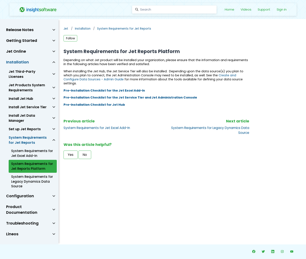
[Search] (174, 9)
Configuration (20, 196)
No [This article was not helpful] (85, 154)
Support (264, 9)
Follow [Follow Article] (70, 38)
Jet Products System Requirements (27, 88)
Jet (66, 29)
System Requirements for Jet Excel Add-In (97, 128)
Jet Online (16, 51)
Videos (246, 9)
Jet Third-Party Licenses (22, 74)
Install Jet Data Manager (22, 118)
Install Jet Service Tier (28, 107)
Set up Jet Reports (25, 129)
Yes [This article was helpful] (70, 154)
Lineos (12, 234)
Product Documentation (21, 209)
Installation (83, 29)
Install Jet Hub (21, 98)
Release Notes (20, 29)
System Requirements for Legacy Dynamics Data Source (32, 181)
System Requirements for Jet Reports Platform (32, 166)
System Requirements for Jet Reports (124, 29)
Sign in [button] (282, 9)
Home (229, 9)
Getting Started (21, 40)
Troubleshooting (22, 223)
